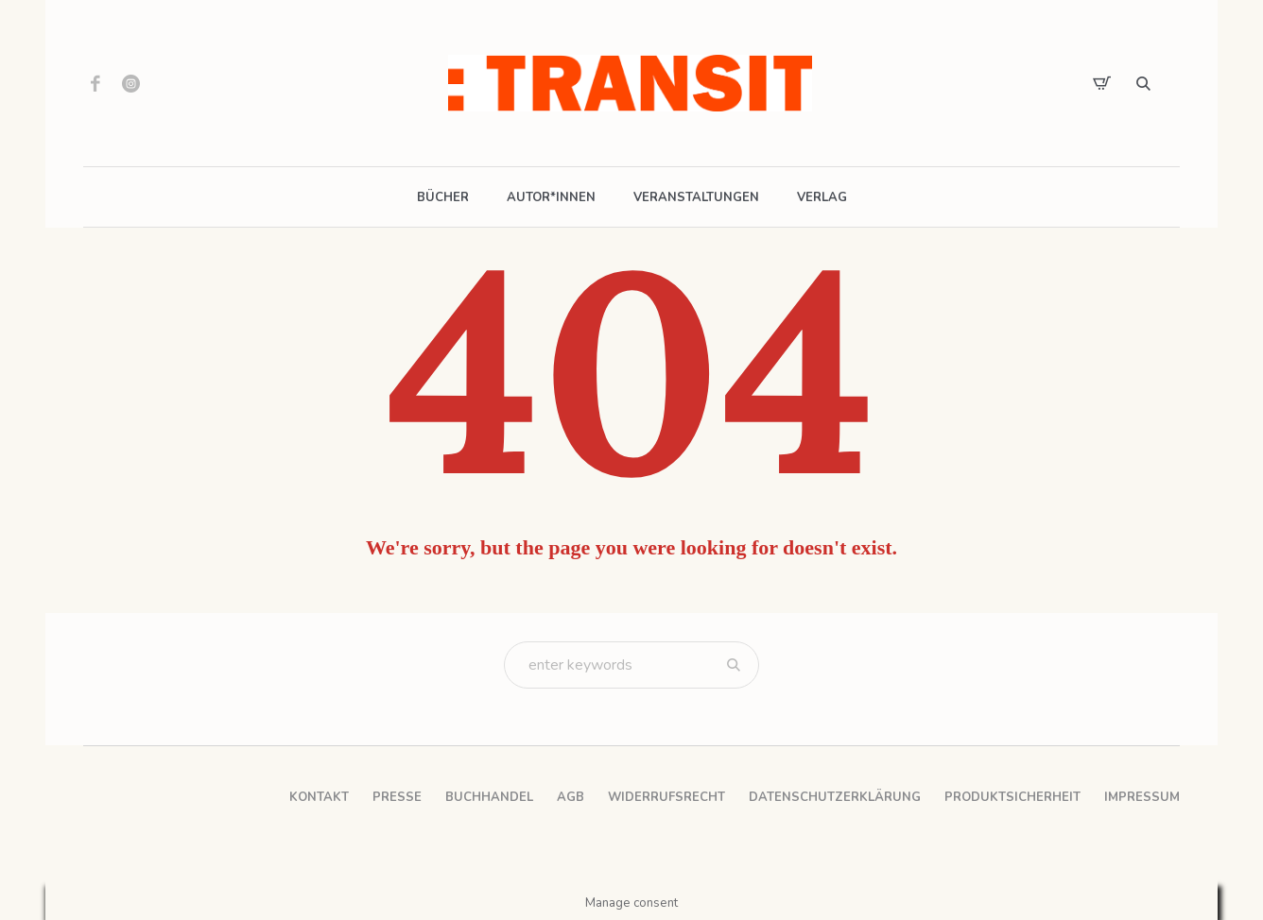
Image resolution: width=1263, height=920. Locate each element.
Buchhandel (489, 797)
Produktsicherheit (1012, 797)
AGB (570, 797)
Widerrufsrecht (666, 797)
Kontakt (319, 797)
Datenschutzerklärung (835, 797)
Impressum (1142, 797)
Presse (397, 797)
